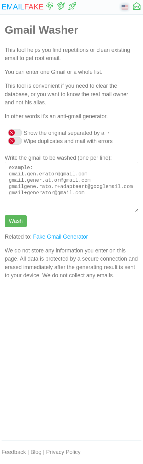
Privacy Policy (63, 452)
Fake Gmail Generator (60, 237)
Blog (36, 452)
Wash (16, 221)
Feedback (14, 452)
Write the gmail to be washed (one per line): (58, 158)
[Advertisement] (71, 358)
